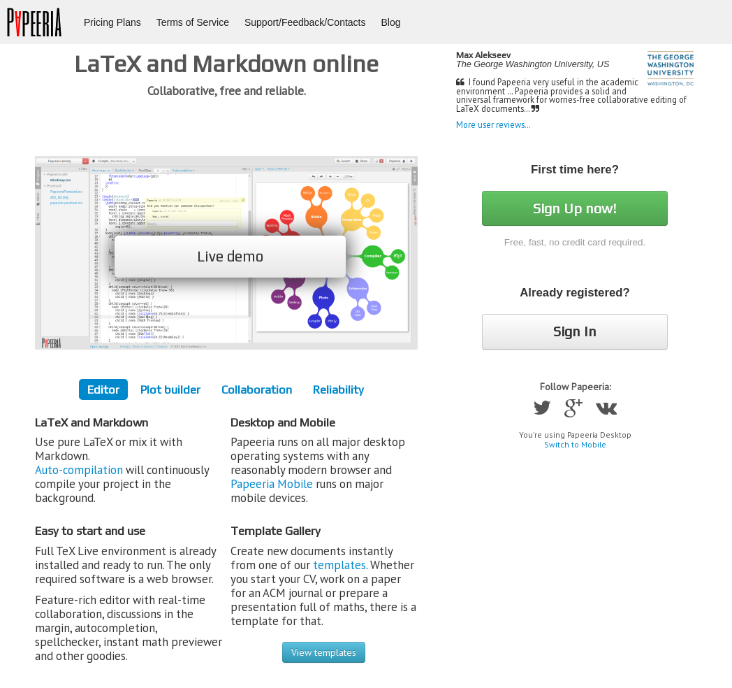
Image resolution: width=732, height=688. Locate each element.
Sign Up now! (575, 208)
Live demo (230, 256)
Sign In (574, 331)
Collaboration (256, 389)
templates (339, 565)
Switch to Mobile (575, 444)
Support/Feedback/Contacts (305, 22)
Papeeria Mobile (271, 484)
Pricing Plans (112, 22)
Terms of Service (192, 22)
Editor (103, 389)
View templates (323, 652)
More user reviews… (493, 124)
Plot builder (170, 389)
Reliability (338, 389)
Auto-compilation (79, 470)
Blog (391, 22)
